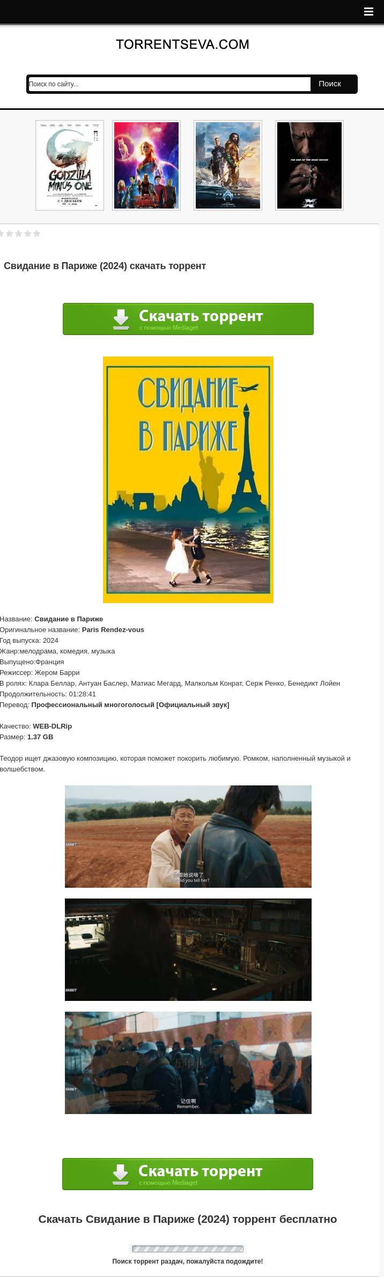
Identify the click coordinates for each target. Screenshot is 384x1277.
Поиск (330, 83)
